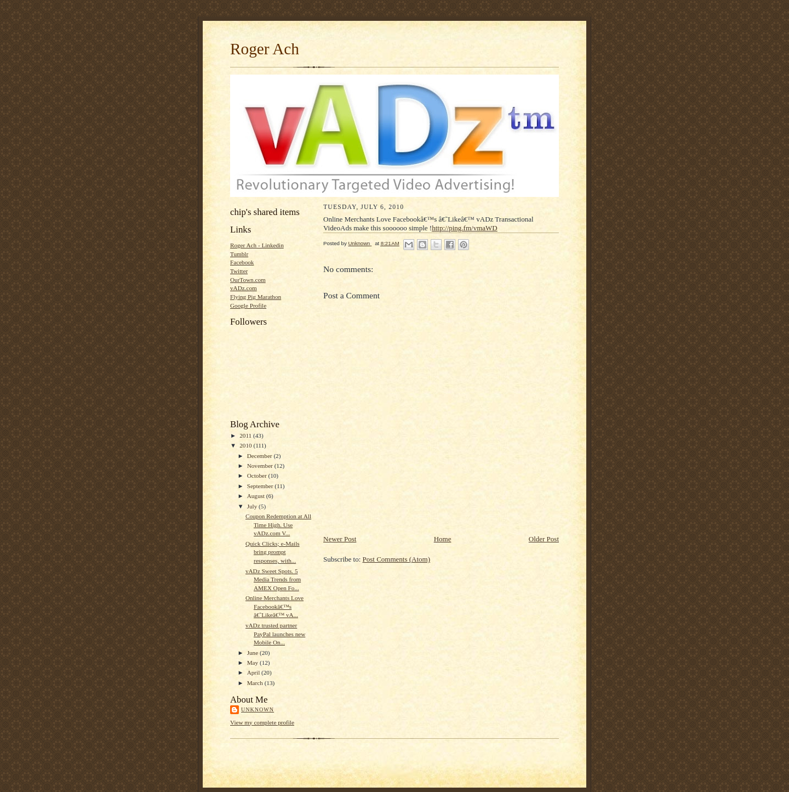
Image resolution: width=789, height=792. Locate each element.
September (261, 486)
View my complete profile (262, 722)
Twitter (239, 271)
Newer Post (339, 539)
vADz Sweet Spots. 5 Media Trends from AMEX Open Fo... (273, 579)
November (261, 465)
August (256, 496)
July (253, 506)
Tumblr (239, 254)
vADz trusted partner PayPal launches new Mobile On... (275, 634)
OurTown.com (248, 279)
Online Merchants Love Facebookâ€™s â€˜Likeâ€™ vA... (274, 606)
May (253, 662)
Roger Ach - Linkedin (257, 245)
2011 (246, 435)
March (256, 683)
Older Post (544, 539)
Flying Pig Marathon (255, 296)
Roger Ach (264, 49)
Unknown (257, 709)
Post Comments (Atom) (397, 559)
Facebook (242, 262)
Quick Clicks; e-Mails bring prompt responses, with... (272, 552)
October (257, 475)
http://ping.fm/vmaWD (465, 228)
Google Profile (248, 305)
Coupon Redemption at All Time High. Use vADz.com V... (278, 524)
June (253, 652)
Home (442, 539)
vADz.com (243, 288)
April (254, 672)
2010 (246, 445)
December (260, 455)
